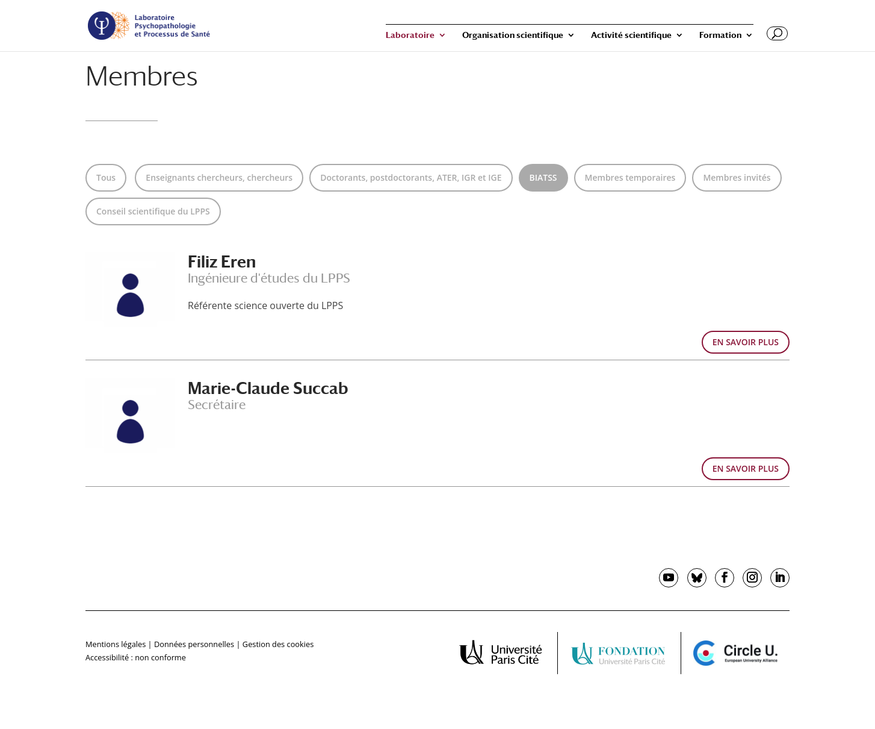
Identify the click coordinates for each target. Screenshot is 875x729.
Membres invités (736, 177)
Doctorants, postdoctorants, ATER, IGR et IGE (410, 177)
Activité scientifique (631, 35)
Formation (720, 35)
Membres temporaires (630, 177)
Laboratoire (410, 35)
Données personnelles (194, 644)
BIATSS (543, 177)
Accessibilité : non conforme (135, 657)
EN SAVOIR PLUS (746, 342)
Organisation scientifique (512, 35)
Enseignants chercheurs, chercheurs (219, 177)
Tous (106, 177)
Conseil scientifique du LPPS (153, 211)
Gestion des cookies (278, 644)
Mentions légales (115, 644)
